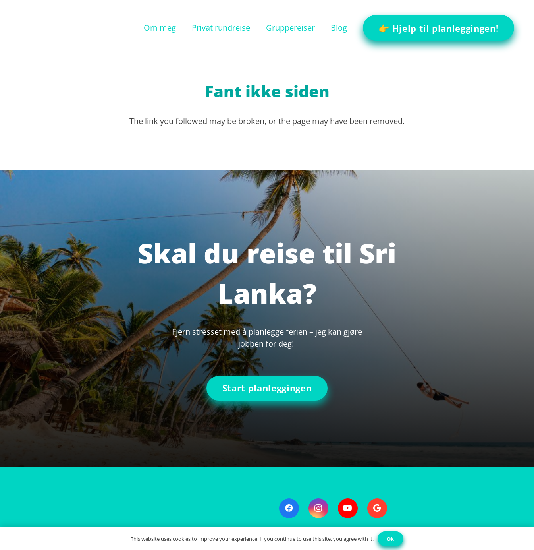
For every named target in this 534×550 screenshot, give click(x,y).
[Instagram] (318, 508)
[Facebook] (289, 508)
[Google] (377, 508)
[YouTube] (348, 508)
